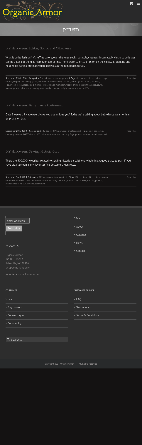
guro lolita (94, 81)
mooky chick (72, 84)
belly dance (94, 130)
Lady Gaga (69, 134)
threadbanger (97, 134)
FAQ (78, 299)
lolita (45, 84)
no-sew (83, 180)
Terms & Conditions (87, 315)
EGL (68, 81)
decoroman (43, 81)
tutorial (48, 88)
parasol (9, 88)
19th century (94, 177)
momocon (60, 84)
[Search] (8, 339)
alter (78, 78)
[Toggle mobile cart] (131, 3)
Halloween (11, 84)
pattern (16, 88)
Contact (80, 250)
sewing (35, 88)
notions (90, 180)
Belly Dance (46, 130)
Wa (88, 88)
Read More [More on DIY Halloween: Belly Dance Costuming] (131, 130)
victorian (72, 88)
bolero (98, 78)
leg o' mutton (35, 84)
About (79, 226)
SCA (24, 183)
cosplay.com (19, 81)
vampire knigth (60, 88)
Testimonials (83, 307)
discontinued (56, 81)
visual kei (81, 88)
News (79, 242)
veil (106, 134)
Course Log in (16, 315)
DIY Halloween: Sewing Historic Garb (32, 151)
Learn (11, 299)
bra (101, 130)
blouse (91, 78)
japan (25, 84)
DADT (25, 134)
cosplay (9, 81)
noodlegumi (96, 84)
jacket (19, 84)
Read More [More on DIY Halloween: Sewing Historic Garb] (131, 177)
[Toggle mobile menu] (139, 3)
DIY (64, 81)
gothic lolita (83, 81)
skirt (42, 88)
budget (105, 78)
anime (84, 78)
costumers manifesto (15, 180)
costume (18, 134)
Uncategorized (61, 78)
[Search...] (37, 339)
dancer (32, 134)
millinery (62, 180)
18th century (81, 177)
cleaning (10, 134)
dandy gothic (32, 81)
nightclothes (84, 84)
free (28, 180)
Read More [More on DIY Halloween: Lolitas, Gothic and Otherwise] (131, 78)
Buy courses (15, 307)
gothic (74, 81)
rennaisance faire (14, 183)
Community (14, 323)
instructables (58, 134)
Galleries (81, 234)
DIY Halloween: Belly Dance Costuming (34, 105)
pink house (26, 88)
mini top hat (73, 180)
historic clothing (49, 180)
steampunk (40, 183)
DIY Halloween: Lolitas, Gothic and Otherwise (38, 48)
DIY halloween (47, 78)
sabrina (86, 134)
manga (51, 84)
